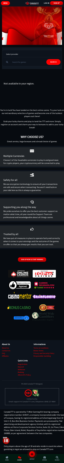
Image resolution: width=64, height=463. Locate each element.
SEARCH (53, 62)
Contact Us (6, 350)
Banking (21, 372)
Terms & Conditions (41, 348)
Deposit (21, 367)
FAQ (3, 353)
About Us (5, 348)
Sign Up (57, 3)
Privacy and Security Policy (44, 353)
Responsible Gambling (42, 356)
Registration (22, 364)
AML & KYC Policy (24, 375)
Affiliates (5, 356)
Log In (46, 3)
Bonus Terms (38, 350)
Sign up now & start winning (32, 259)
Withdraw (21, 369)
